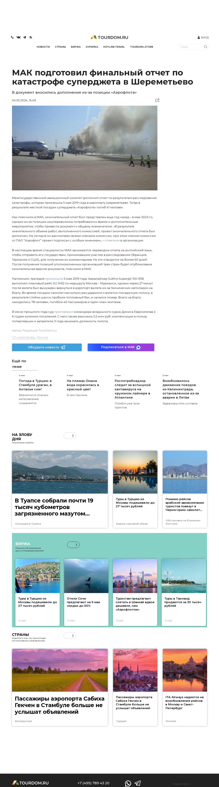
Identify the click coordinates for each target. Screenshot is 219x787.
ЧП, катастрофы (23, 337)
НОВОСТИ (43, 46)
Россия (42, 337)
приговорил (63, 311)
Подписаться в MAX (121, 347)
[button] (73, 435)
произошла (54, 278)
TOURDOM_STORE (141, 46)
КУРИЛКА (92, 46)
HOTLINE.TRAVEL (114, 46)
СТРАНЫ (60, 46)
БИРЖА (76, 46)
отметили (112, 240)
